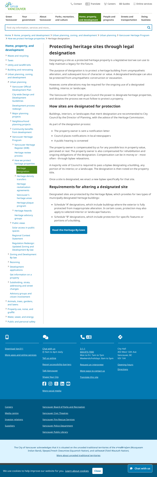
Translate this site (89, 377)
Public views (18, 223)
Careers (110, 3)
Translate (92, 4)
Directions (123, 369)
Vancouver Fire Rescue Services (58, 419)
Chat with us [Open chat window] (140, 468)
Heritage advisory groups (24, 217)
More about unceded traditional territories (78, 455)
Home (8, 35)
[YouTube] (68, 384)
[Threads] (56, 384)
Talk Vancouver (50, 370)
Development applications (17, 268)
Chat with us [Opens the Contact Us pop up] (48, 348)
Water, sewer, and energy (21, 316)
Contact (76, 3)
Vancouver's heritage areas (24, 196)
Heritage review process (23, 154)
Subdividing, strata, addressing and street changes (21, 285)
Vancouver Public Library (55, 432)
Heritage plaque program (25, 204)
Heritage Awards (23, 210)
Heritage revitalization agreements (23, 187)
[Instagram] (50, 384)
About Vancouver (45, 18)
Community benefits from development (22, 131)
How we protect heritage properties (26, 38)
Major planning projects (20, 115)
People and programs (109, 18)
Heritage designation (23, 170)
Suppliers (10, 425)
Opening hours (125, 364)
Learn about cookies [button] (77, 471)
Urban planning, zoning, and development (75, 35)
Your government (28, 18)
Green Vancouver (11, 18)
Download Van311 (14, 348)
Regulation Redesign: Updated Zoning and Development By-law (23, 246)
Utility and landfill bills (19, 64)
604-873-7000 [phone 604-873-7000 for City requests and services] (87, 351)
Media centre (12, 413)
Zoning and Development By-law (23, 256)
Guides (124, 3)
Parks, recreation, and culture (64, 18)
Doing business (146, 18)
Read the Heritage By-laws (68, 230)
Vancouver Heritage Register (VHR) (25, 146)
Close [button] (97, 471)
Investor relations (14, 419)
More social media (51, 390)
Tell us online (49, 358)
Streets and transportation (129, 18)
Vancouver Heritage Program (134, 35)
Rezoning (15, 262)
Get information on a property (21, 276)
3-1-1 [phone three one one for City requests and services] (82, 348)
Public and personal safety (21, 321)
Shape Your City (50, 376)
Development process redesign (23, 107)
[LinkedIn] (62, 384)
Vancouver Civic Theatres (55, 413)
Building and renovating (20, 69)
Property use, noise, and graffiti (20, 311)
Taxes (10, 60)
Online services (143, 4)
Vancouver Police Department (57, 425)
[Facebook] (44, 384)
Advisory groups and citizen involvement (21, 295)
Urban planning (108, 35)
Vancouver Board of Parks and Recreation (63, 406)
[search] (149, 27)
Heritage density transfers (25, 178)
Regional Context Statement (21, 237)
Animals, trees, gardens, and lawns (20, 303)
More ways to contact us (92, 370)
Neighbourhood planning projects (21, 123)
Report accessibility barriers (56, 364)
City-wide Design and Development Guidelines (23, 97)
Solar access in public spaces (23, 229)
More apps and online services (20, 354)
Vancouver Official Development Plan (21, 88)
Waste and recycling (18, 55)
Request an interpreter (92, 364)
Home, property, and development (88, 18)
